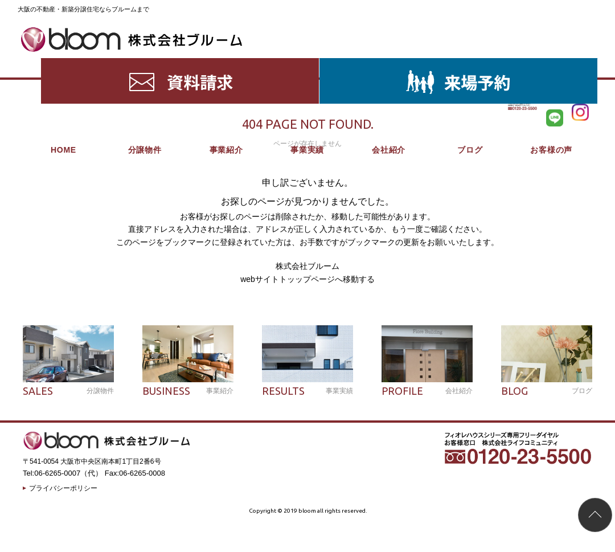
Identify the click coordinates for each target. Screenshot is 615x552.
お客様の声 (551, 62)
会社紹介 (388, 62)
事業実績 (307, 62)
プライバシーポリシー (63, 488)
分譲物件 (145, 62)
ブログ (469, 62)
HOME (63, 62)
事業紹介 (226, 62)
